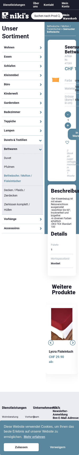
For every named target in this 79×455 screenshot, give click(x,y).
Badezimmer (12, 112)
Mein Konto (65, 5)
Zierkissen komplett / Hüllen (17, 207)
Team (36, 416)
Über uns (36, 5)
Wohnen (9, 47)
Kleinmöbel (11, 75)
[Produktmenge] (68, 120)
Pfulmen (9, 166)
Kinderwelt (11, 93)
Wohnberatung (10, 416)
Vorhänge (10, 219)
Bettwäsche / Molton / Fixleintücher (18, 178)
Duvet (7, 158)
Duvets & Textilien (15, 139)
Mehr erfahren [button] (34, 437)
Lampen (9, 130)
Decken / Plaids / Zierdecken (14, 192)
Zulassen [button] (21, 447)
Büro (7, 84)
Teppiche (10, 121)
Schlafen (9, 65)
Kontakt (49, 4)
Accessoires (11, 228)
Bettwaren (10, 149)
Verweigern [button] (57, 447)
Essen (8, 56)
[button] (67, 143)
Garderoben (11, 102)
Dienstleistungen (14, 4)
